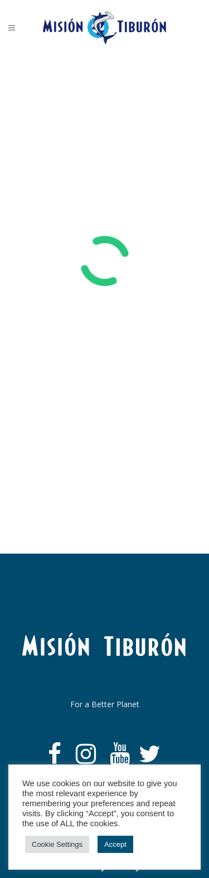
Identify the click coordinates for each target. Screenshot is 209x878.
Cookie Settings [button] (57, 844)
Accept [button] (115, 844)
